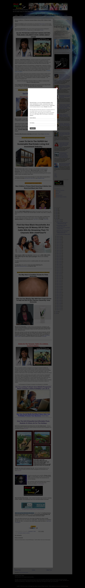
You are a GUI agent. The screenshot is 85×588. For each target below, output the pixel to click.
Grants (55, 15)
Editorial (21, 15)
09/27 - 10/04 (59, 251)
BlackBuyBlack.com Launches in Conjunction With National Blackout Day (64, 96)
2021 (57, 216)
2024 (57, 212)
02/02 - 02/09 (59, 303)
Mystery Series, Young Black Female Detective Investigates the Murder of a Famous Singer (64, 87)
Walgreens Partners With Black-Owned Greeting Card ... (62, 232)
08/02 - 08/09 (59, 264)
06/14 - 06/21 (59, 275)
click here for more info (29, 178)
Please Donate (42, 23)
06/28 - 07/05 (59, 272)
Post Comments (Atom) (24, 572)
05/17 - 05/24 (59, 281)
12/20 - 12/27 (59, 219)
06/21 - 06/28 (59, 273)
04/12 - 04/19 (59, 289)
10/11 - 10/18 (59, 248)
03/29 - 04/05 (59, 292)
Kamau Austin (58, 191)
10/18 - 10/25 (59, 247)
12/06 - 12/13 (59, 236)
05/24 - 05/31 (59, 280)
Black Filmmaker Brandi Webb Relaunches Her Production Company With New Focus (64, 164)
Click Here (25, 30)
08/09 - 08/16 (59, 262)
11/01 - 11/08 (59, 244)
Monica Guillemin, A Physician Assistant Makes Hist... (61, 226)
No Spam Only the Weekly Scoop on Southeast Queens (33, 509)
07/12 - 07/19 (59, 269)
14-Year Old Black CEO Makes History (63, 234)
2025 (57, 210)
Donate (45, 15)
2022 (57, 215)
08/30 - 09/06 (59, 258)
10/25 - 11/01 (59, 245)
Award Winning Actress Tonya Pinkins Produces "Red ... (63, 228)
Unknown (57, 193)
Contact (65, 15)
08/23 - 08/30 (59, 259)
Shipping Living (41, 178)
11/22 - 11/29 (59, 239)
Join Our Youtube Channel (30, 15)
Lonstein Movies (40, 483)
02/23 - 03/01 (59, 300)
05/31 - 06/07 (59, 278)
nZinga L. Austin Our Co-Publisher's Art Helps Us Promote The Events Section (64, 115)
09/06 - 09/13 (59, 256)
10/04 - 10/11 (59, 250)
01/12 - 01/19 (59, 308)
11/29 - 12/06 (59, 237)
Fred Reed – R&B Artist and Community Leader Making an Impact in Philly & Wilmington (64, 124)
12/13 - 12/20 (59, 221)
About (55, 175)
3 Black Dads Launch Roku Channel (62, 230)
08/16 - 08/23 (59, 261)
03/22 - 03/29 (59, 294)
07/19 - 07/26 (59, 267)
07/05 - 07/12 (59, 270)
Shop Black (39, 15)
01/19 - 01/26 (59, 306)
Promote (41, 30)
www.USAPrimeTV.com (22, 266)
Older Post (49, 570)
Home (16, 15)
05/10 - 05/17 (59, 283)
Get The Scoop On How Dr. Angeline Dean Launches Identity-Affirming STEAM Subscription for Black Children (64, 144)
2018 (57, 313)
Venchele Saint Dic (59, 195)
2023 (57, 213)
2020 (57, 218)
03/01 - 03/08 (59, 298)
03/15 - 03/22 (59, 295)
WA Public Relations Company (61, 196)
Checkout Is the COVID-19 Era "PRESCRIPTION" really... (61, 223)
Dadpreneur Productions (60, 190)
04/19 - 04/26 (59, 287)
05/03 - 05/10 (59, 284)
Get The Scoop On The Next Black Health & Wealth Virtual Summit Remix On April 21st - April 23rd (64, 134)
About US (60, 15)
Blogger (66, 586)
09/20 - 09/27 (59, 253)
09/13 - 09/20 (59, 255)
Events (50, 15)
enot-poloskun (57, 586)
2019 (57, 311)
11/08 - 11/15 (59, 242)
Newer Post (18, 570)
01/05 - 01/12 (59, 309)
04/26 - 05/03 (59, 286)
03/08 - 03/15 (59, 297)
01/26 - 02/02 (59, 305)
